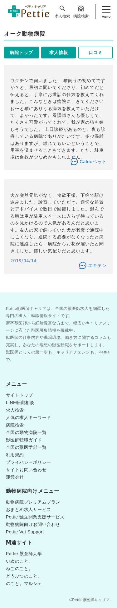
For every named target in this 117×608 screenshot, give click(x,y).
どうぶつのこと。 (24, 575)
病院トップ (21, 52)
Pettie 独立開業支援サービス (35, 516)
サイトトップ (19, 395)
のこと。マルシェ (24, 583)
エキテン (97, 265)
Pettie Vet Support (25, 531)
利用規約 (15, 454)
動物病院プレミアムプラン (33, 502)
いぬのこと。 (19, 561)
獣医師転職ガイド (24, 439)
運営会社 (15, 477)
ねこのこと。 (19, 568)
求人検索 (62, 11)
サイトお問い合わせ (26, 469)
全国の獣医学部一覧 (26, 447)
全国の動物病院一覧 (26, 432)
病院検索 (81, 11)
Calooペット (93, 161)
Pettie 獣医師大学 (24, 553)
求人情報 (58, 52)
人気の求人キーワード (28, 417)
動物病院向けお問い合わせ (33, 524)
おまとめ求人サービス (28, 509)
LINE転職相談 (20, 402)
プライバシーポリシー (28, 462)
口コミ (96, 52)
